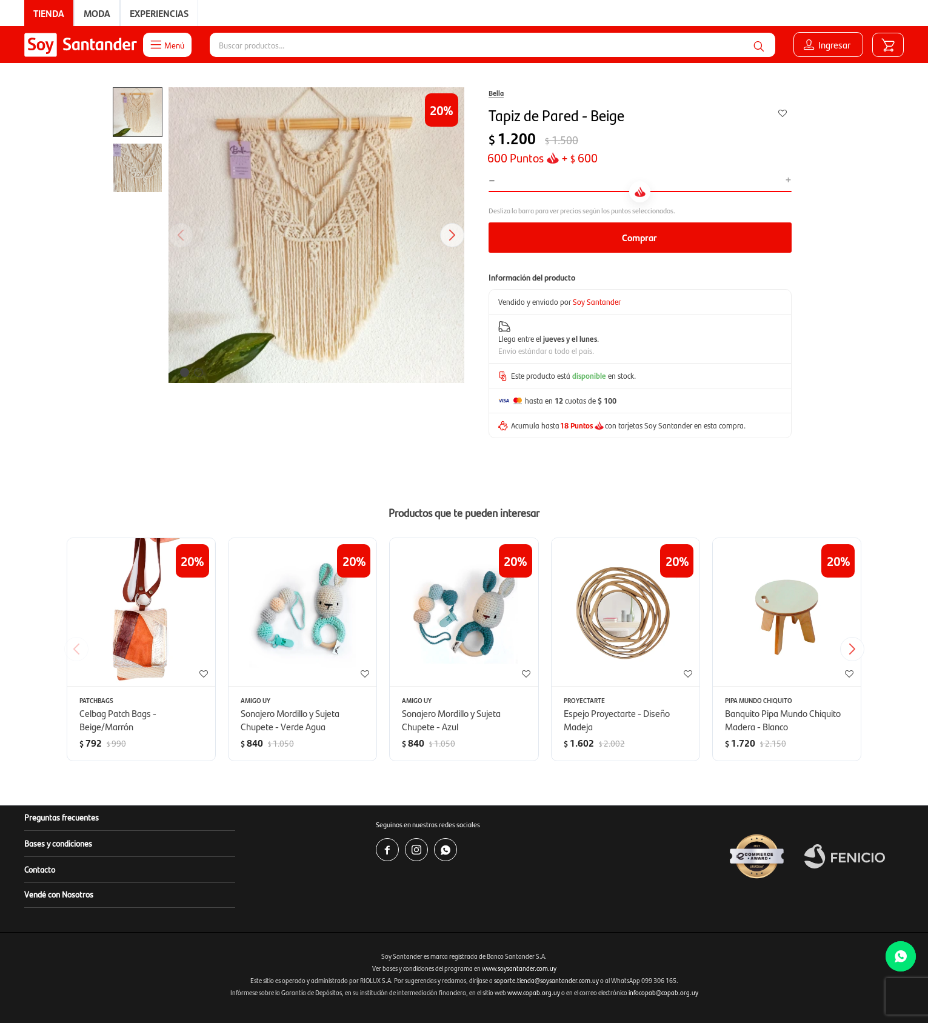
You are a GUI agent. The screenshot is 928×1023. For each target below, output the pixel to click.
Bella (496, 92)
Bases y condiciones (58, 843)
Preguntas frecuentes (61, 817)
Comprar (639, 237)
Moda (97, 13)
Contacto (39, 869)
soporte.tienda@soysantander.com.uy (546, 980)
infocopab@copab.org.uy (663, 992)
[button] (759, 45)
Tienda (48, 13)
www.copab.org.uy (533, 992)
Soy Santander (597, 301)
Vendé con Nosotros (58, 894)
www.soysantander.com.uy (519, 968)
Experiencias (159, 13)
